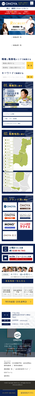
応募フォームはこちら (21, 261)
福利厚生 (7, 379)
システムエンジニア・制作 (14, 125)
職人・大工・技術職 (12, 120)
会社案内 (20, 372)
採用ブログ (8, 376)
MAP (14, 320)
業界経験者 (8, 369)
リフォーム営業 (11, 114)
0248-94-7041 (20, 252)
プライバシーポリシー (17, 387)
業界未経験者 (21, 369)
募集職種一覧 (9, 372)
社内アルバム (21, 376)
